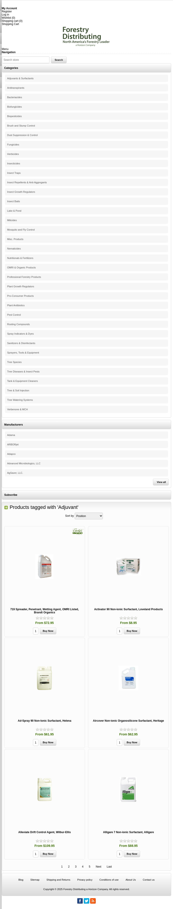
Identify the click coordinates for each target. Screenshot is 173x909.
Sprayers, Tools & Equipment (23, 352)
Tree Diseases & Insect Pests (23, 371)
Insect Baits (13, 201)
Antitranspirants (15, 87)
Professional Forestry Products (24, 277)
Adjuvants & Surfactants (20, 78)
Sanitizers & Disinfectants (21, 343)
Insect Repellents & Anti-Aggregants (27, 182)
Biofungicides (14, 106)
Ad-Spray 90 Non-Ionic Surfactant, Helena (44, 720)
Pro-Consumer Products (20, 296)
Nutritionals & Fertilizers (20, 258)
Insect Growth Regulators (21, 191)
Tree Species (14, 362)
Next (98, 866)
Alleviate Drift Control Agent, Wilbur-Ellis (44, 832)
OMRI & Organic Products (21, 267)
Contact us (149, 879)
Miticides (12, 220)
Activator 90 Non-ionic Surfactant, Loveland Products (128, 609)
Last (109, 866)
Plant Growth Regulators (20, 286)
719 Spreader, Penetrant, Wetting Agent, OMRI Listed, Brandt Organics (44, 611)
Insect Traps (14, 173)
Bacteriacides (14, 97)
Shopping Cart (10, 24)
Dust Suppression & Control (22, 135)
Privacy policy (84, 879)
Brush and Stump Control (21, 125)
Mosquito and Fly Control (21, 229)
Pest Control (14, 314)
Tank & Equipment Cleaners (22, 381)
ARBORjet (13, 444)
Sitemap (34, 879)
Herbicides (13, 154)
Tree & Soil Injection (18, 390)
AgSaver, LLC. (15, 473)
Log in (5, 14)
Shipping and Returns (58, 879)
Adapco (11, 454)
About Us (130, 879)
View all (161, 482)
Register (7, 11)
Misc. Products (15, 239)
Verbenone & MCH (17, 409)
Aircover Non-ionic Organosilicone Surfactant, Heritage (128, 720)
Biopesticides (14, 116)
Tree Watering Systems (20, 400)
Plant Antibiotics (16, 305)
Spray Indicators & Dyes (20, 333)
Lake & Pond (14, 210)
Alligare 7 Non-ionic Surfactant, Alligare (128, 832)
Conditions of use (108, 879)
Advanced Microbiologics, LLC (24, 463)
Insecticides (13, 163)
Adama (11, 435)
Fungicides (13, 144)
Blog (20, 879)
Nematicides (14, 248)
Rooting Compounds (18, 324)
